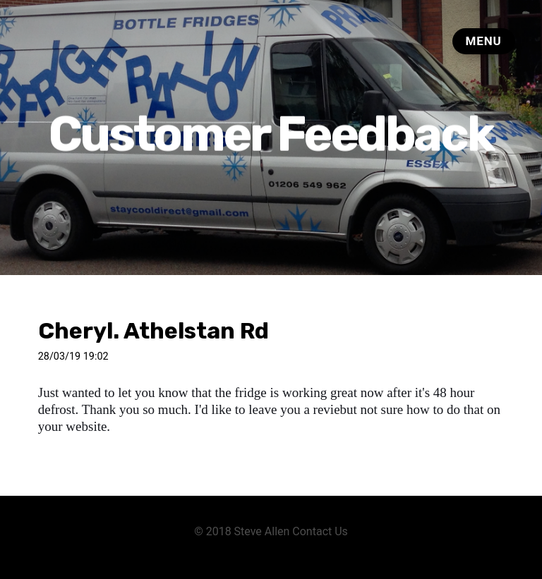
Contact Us (320, 531)
